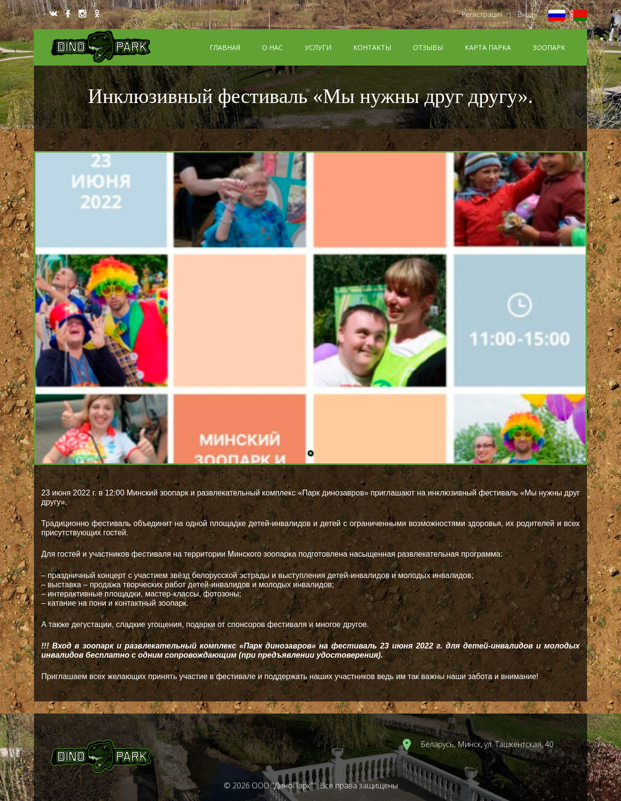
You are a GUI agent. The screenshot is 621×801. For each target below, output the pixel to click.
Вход (525, 14)
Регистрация (482, 14)
